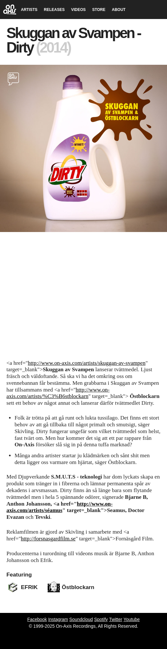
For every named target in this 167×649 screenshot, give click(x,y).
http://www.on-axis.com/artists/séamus (59, 507)
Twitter (115, 619)
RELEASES (54, 9)
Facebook (37, 619)
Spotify (101, 619)
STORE (98, 9)
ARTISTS (29, 9)
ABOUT (119, 9)
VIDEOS (78, 9)
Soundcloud (81, 619)
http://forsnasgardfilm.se (48, 539)
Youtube (132, 619)
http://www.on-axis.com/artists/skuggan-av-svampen (87, 363)
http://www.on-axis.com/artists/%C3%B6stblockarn (58, 393)
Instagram (58, 619)
